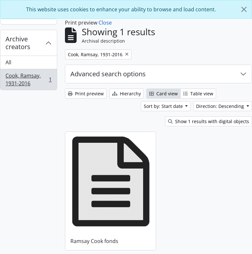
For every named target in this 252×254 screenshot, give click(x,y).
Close (105, 22)
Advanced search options (108, 73)
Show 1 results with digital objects (208, 121)
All (8, 62)
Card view (163, 93)
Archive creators (17, 43)
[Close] (244, 9)
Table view (198, 93)
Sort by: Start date (164, 106)
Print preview (86, 93)
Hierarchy (126, 93)
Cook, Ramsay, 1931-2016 (28, 79)
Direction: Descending (220, 106)
